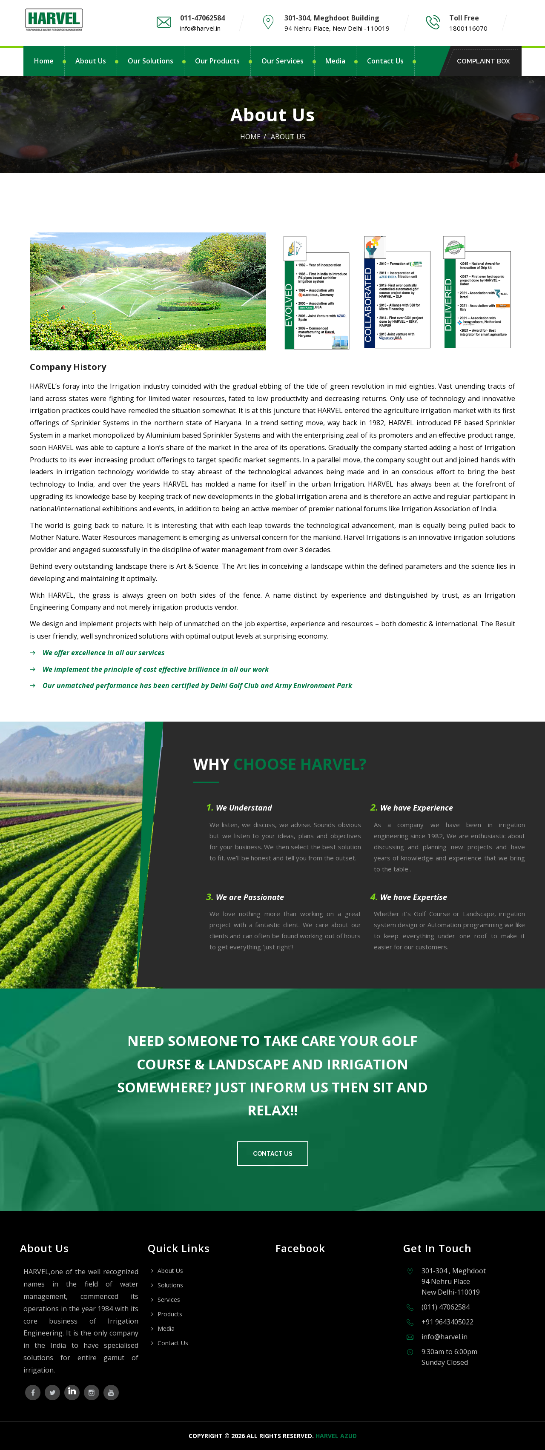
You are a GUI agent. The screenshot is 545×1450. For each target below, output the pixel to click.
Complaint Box (485, 61)
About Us (90, 61)
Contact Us (385, 61)
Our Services (282, 61)
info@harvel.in (200, 28)
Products (170, 1314)
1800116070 (468, 28)
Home (44, 61)
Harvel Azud (336, 1436)
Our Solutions (150, 61)
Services (169, 1299)
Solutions (170, 1285)
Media (335, 61)
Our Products (217, 61)
